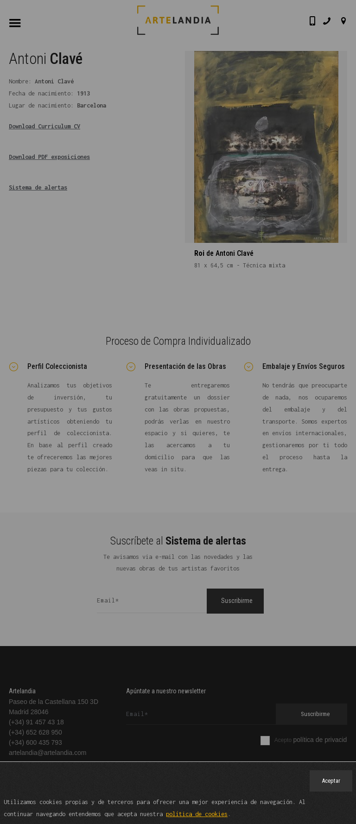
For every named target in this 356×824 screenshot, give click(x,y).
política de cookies (197, 814)
